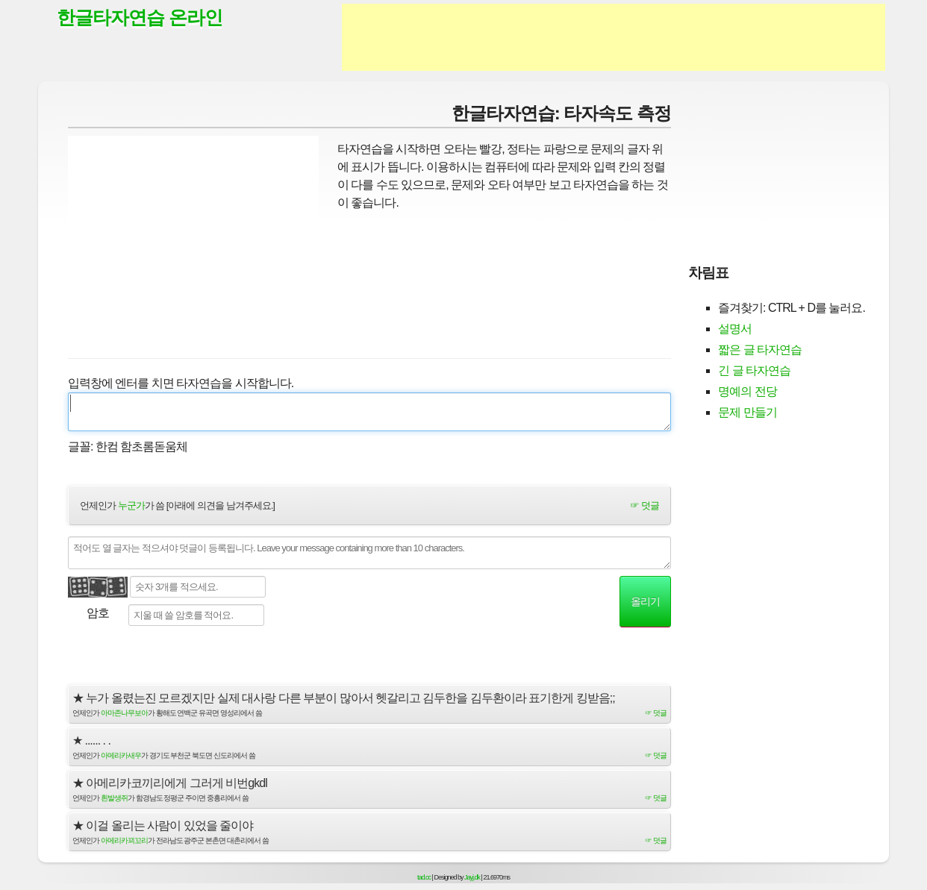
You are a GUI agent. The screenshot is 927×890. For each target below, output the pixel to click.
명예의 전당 (747, 391)
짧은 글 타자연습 (760, 349)
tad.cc (424, 877)
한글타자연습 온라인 (139, 17)
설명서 (735, 328)
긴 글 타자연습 (754, 370)
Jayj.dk (472, 877)
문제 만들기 (747, 412)
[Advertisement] (613, 37)
